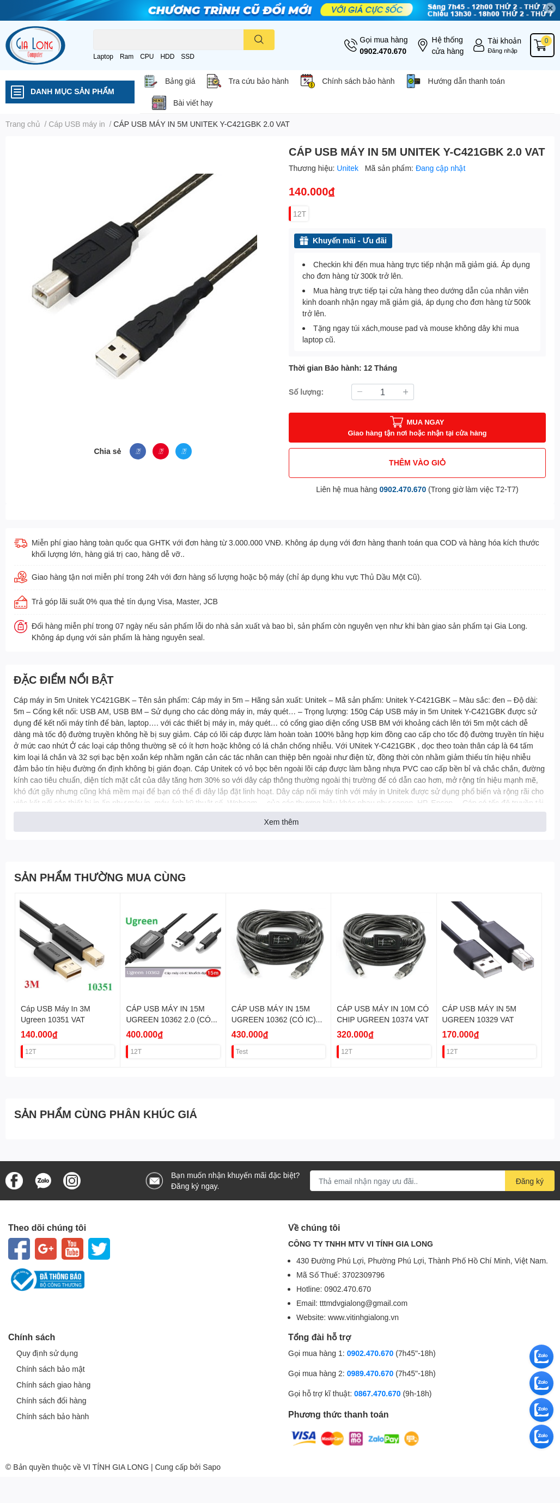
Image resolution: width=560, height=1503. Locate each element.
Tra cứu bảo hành (258, 80)
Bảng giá (180, 80)
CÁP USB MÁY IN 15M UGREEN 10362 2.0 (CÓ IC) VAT (168, 1019)
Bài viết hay (193, 102)
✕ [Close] (550, 8)
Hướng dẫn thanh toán (466, 80)
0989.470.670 (371, 1373)
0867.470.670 (378, 1393)
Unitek (349, 168)
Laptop (103, 56)
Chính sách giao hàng (53, 1384)
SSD (187, 56)
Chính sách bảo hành (358, 80)
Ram (126, 56)
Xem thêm (281, 821)
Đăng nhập (503, 50)
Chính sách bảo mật (50, 1368)
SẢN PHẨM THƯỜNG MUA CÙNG (100, 877)
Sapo (212, 1466)
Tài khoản (504, 40)
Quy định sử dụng (47, 1353)
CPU (147, 56)
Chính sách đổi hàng (51, 1400)
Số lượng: (306, 391)
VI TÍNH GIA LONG (116, 1466)
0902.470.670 (383, 51)
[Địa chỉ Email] (432, 1180)
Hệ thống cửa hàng (447, 45)
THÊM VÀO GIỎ (417, 462)
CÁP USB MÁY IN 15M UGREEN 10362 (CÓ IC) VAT (274, 1019)
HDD (167, 56)
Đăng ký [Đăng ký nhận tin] (530, 1181)
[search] (259, 39)
